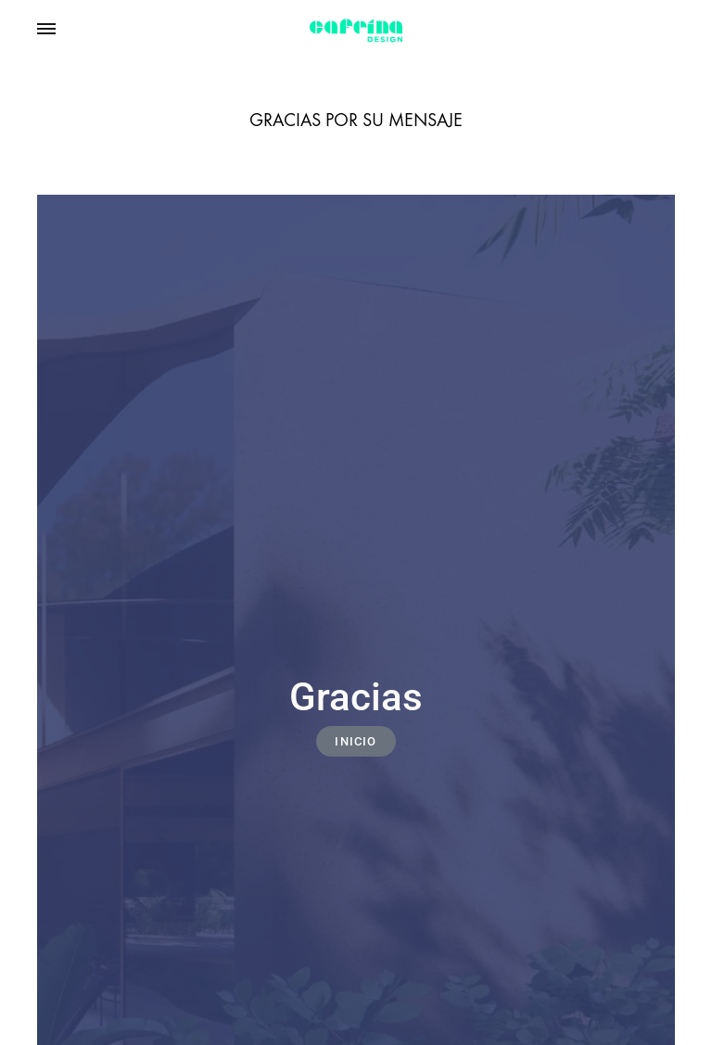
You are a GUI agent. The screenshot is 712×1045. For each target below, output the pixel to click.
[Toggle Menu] (46, 29)
